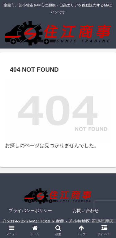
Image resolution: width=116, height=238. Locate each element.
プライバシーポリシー (30, 210)
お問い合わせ (86, 210)
